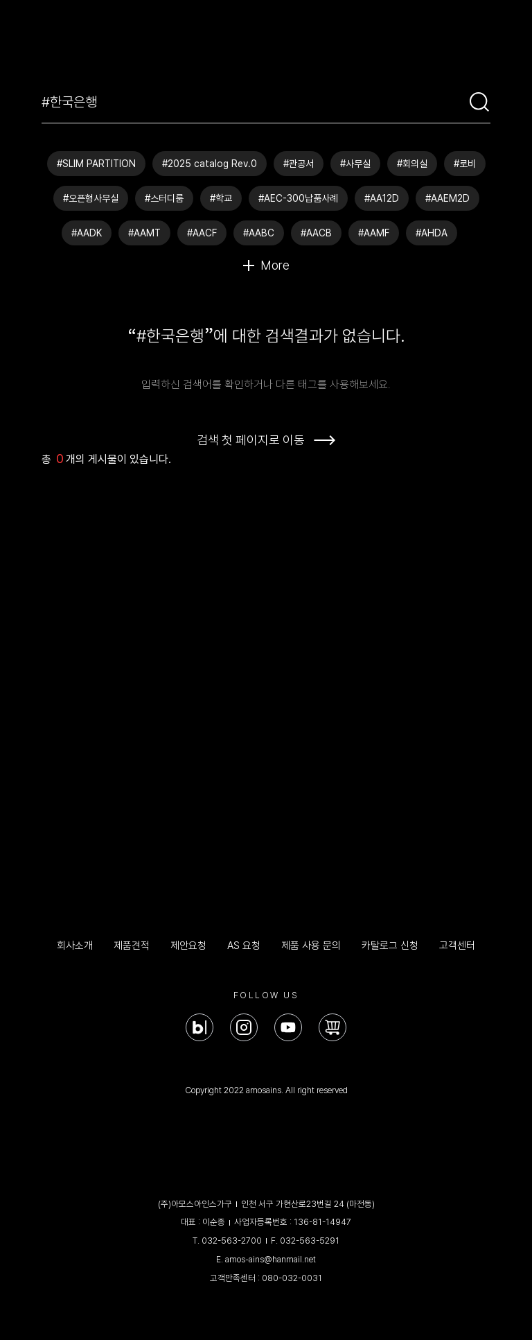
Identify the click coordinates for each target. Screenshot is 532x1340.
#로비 (465, 163)
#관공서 (298, 163)
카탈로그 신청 (390, 945)
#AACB (316, 232)
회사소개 (75, 945)
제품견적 (132, 945)
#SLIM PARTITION (96, 163)
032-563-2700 (232, 1240)
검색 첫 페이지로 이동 (251, 440)
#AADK (86, 232)
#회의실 (412, 163)
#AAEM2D (447, 198)
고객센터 (457, 945)
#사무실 (355, 163)
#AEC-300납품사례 (298, 198)
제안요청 (188, 945)
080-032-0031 (292, 1278)
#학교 (221, 198)
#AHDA (431, 232)
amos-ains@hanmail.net (270, 1259)
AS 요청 (243, 945)
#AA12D (381, 198)
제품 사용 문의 (311, 945)
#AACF (202, 232)
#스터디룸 (164, 198)
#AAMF (373, 232)
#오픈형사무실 (90, 198)
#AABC (258, 232)
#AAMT (144, 232)
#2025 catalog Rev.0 (209, 163)
